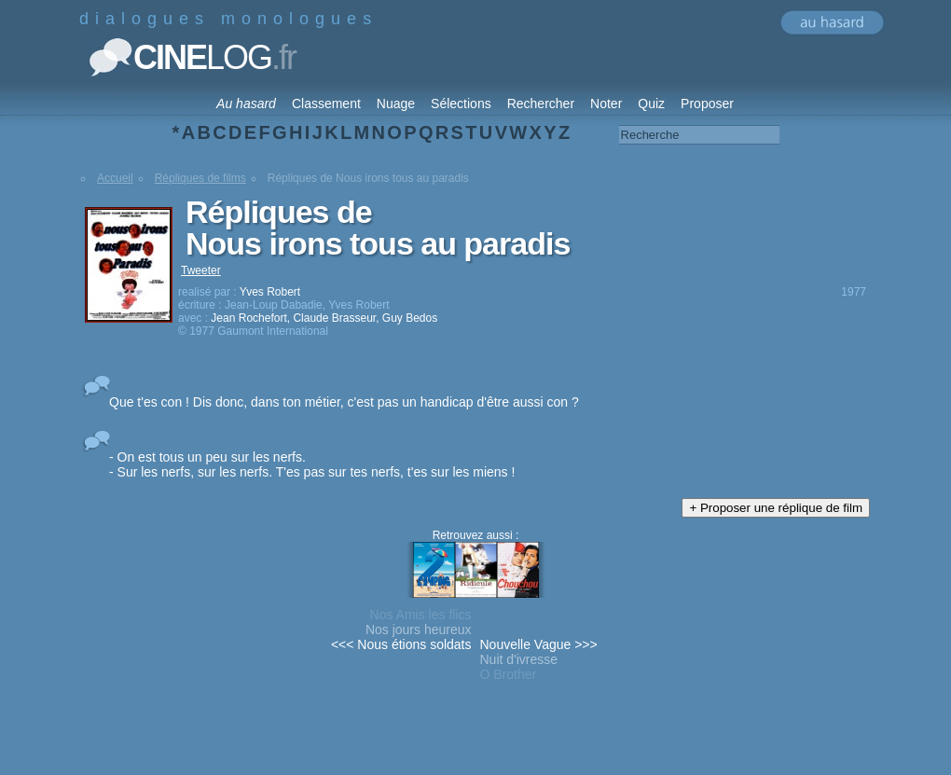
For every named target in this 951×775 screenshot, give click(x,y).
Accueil (115, 178)
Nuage (396, 103)
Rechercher (540, 103)
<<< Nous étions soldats (401, 644)
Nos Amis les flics (421, 614)
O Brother (508, 674)
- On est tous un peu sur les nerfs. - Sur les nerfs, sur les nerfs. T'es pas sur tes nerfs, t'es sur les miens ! (312, 464)
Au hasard (246, 103)
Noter (606, 103)
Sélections (461, 103)
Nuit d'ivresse (519, 659)
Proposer (707, 103)
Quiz (651, 103)
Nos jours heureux (418, 629)
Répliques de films (200, 178)
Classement (326, 103)
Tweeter (201, 270)
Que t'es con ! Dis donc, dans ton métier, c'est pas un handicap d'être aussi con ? (344, 401)
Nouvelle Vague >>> (539, 644)
